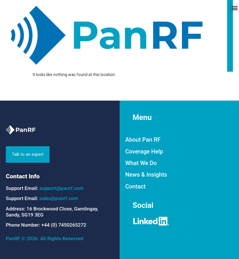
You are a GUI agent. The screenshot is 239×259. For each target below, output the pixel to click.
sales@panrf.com (58, 198)
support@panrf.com (61, 188)
